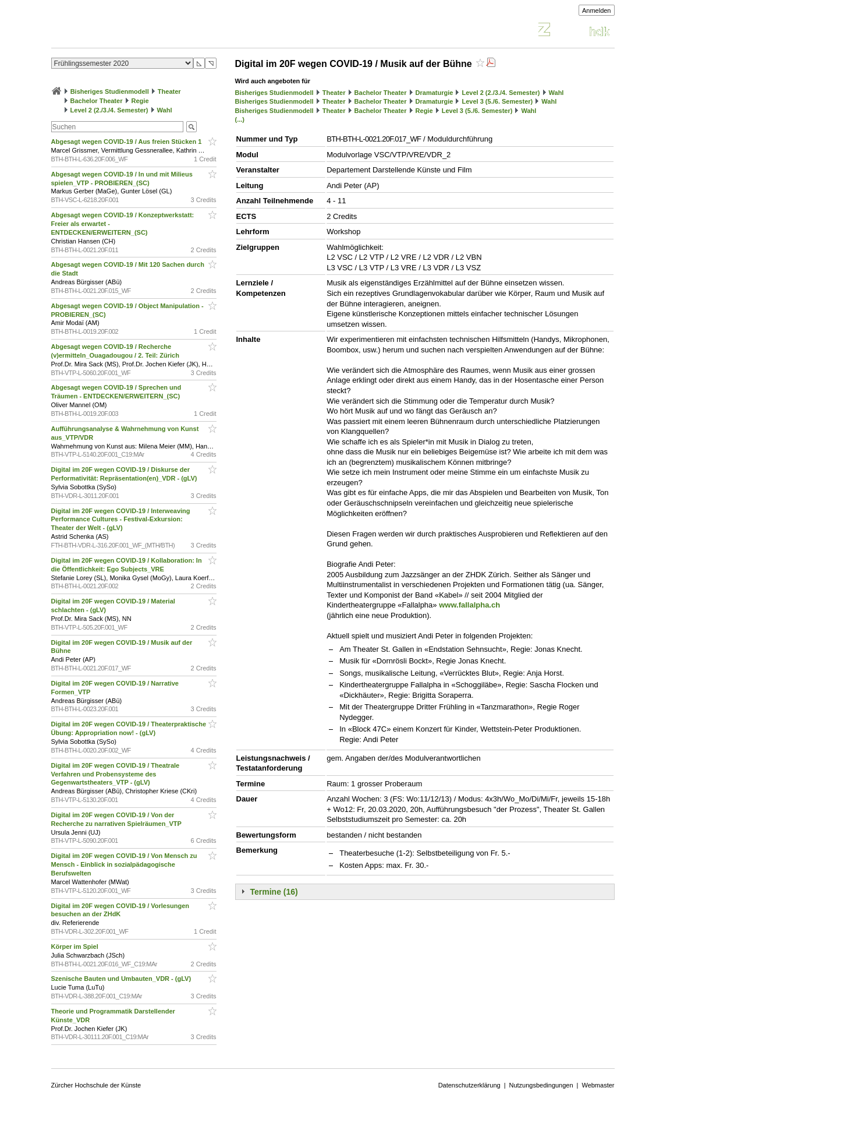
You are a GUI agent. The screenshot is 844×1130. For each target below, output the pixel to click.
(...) (240, 119)
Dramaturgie (434, 92)
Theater (169, 91)
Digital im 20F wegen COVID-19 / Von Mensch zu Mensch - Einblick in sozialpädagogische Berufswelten (124, 864)
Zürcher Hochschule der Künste (96, 1085)
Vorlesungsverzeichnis (136, 31)
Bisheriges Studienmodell (109, 91)
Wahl (164, 110)
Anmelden (596, 10)
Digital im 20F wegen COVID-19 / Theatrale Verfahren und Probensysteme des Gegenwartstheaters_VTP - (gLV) (115, 774)
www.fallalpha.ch (469, 605)
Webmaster (597, 1085)
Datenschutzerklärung (469, 1085)
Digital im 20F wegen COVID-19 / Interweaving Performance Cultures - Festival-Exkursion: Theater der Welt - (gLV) (120, 519)
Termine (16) (274, 891)
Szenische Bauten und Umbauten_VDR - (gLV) (122, 978)
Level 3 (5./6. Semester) (497, 101)
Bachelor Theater (96, 100)
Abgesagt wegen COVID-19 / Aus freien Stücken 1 (127, 141)
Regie (140, 100)
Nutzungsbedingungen (541, 1085)
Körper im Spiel (75, 946)
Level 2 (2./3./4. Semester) (109, 110)
